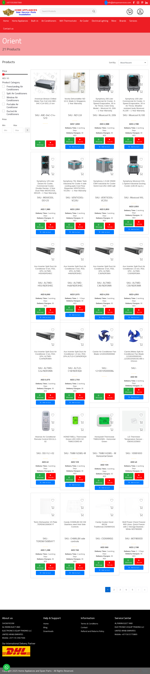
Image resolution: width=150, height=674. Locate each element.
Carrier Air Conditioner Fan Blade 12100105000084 (104, 355)
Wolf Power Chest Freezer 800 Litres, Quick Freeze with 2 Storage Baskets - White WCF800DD (133, 528)
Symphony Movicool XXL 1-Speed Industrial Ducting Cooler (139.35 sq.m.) (133, 185)
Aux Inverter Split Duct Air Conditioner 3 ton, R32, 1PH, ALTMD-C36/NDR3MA (104, 271)
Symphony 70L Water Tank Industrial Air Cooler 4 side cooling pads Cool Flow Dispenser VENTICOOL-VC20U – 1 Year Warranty (75, 190)
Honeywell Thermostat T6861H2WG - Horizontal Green (104, 440)
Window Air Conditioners (13, 99)
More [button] (113, 21)
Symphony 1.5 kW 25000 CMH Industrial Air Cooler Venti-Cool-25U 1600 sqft (104, 185)
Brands (123, 21)
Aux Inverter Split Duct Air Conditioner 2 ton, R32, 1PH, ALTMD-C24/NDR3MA (45, 356)
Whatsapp (40, 143)
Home (6, 21)
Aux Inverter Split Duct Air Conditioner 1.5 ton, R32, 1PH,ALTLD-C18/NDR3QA (75, 356)
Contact (84, 627)
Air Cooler (84, 21)
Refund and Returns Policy (92, 631)
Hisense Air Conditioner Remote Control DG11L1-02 (45, 440)
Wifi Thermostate (68, 21)
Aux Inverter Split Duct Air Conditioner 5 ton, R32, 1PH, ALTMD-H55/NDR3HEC (45, 271)
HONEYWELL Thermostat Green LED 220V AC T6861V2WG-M (74, 441)
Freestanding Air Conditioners (15, 88)
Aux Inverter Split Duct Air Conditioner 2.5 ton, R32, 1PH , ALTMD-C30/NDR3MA (134, 271)
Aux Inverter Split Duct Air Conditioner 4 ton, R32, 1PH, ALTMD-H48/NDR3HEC (75, 271)
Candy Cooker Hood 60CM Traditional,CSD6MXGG (104, 525)
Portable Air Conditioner (12, 106)
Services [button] (133, 21)
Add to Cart (74, 146)
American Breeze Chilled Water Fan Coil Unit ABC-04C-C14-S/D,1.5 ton (45, 103)
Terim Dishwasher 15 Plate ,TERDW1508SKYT (45, 525)
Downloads (48, 631)
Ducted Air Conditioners (13, 113)
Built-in (34, 21)
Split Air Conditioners (17, 93)
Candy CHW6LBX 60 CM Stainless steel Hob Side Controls (75, 525)
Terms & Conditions (89, 623)
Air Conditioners (48, 21)
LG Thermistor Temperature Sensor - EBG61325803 (133, 440)
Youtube (50, 143)
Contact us (8, 28)
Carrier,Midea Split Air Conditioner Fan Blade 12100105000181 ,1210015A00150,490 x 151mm (133, 358)
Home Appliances (20, 21)
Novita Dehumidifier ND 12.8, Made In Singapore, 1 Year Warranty (75, 103)
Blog (45, 627)
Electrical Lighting (100, 21)
